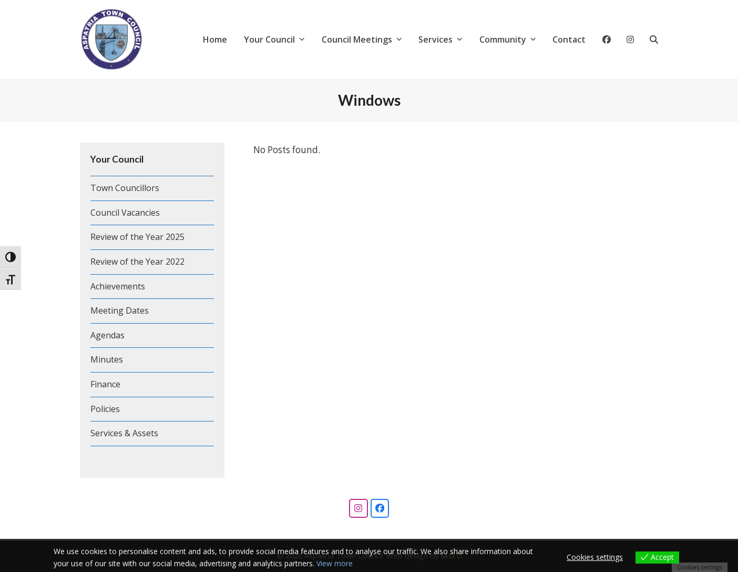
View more (334, 563)
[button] (654, 39)
